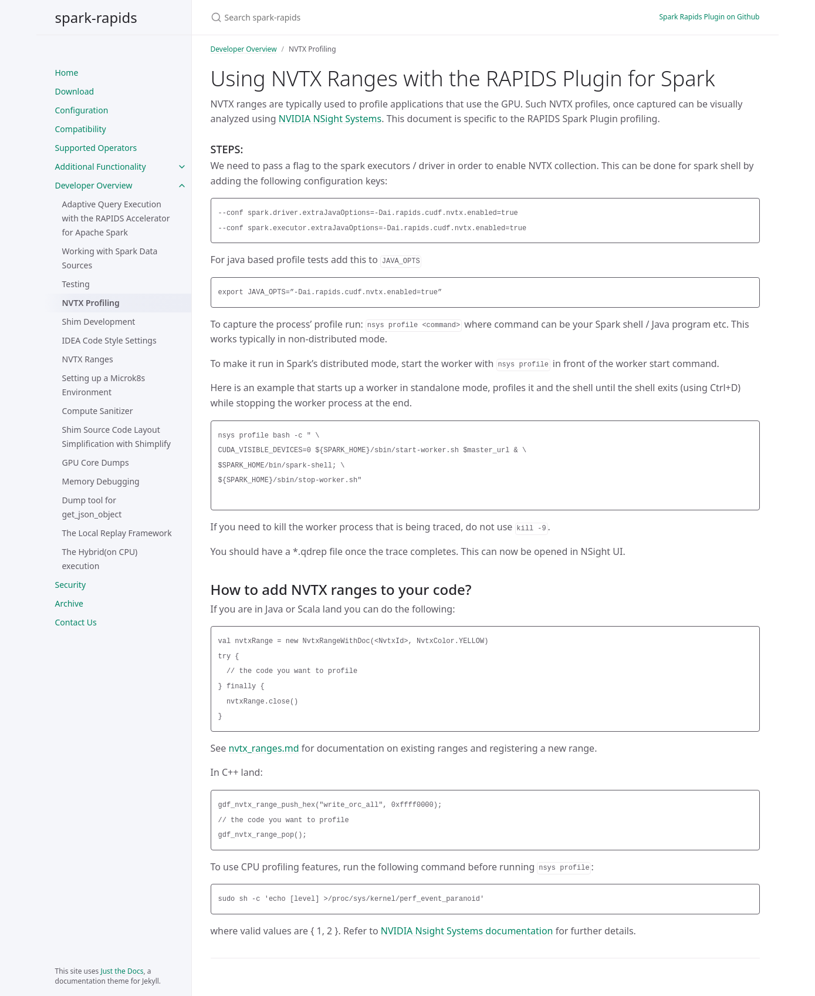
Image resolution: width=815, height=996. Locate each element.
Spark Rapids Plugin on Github (709, 17)
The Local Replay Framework (117, 533)
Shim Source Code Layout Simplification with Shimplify (116, 436)
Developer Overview (94, 185)
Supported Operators (96, 147)
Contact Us (76, 622)
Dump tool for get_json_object (92, 507)
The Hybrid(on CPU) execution (100, 558)
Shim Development (99, 321)
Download (74, 91)
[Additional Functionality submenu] (182, 166)
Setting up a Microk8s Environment (104, 385)
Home (67, 72)
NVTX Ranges (87, 359)
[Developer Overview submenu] (182, 185)
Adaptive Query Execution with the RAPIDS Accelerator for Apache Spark (116, 218)
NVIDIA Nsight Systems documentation (467, 930)
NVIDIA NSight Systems (330, 118)
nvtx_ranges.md (264, 748)
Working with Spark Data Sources (110, 258)
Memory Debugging (101, 481)
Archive (69, 603)
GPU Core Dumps (95, 462)
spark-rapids (96, 17)
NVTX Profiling (91, 302)
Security (70, 584)
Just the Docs (121, 971)
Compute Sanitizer (97, 410)
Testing (76, 284)
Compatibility (80, 128)
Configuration (82, 110)
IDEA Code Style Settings (109, 340)
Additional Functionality (100, 166)
